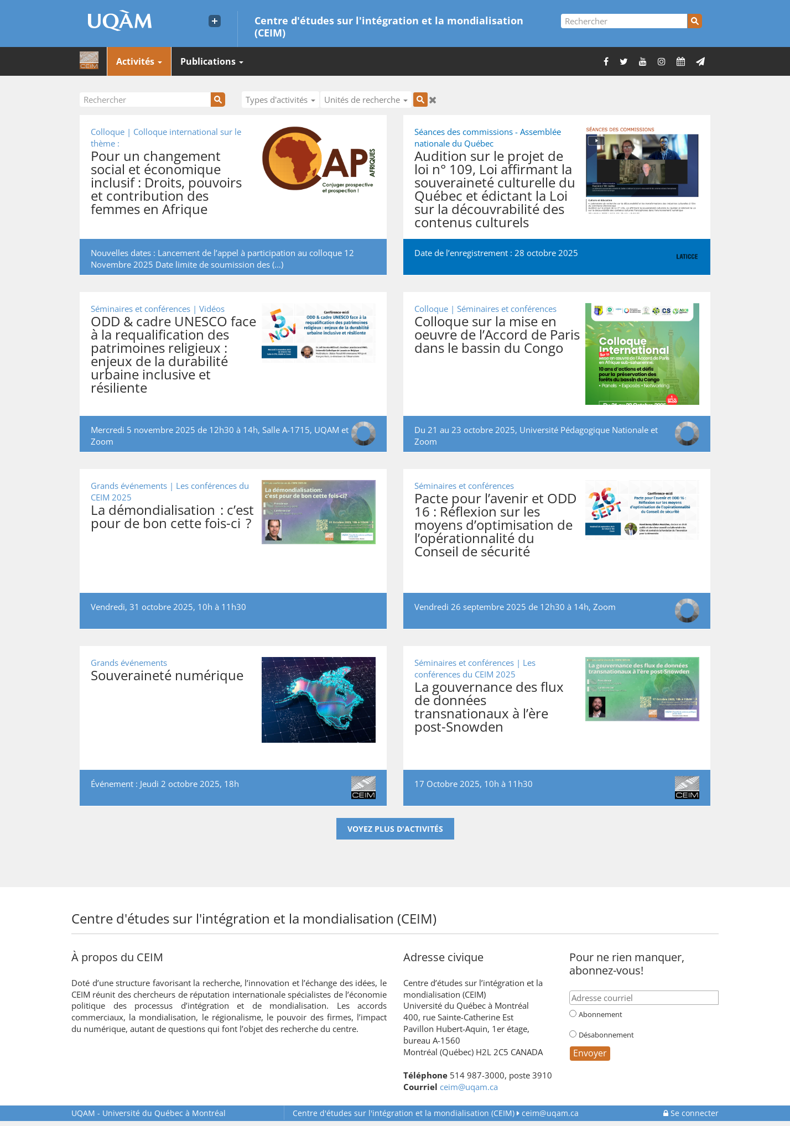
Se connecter (691, 1113)
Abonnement (600, 1014)
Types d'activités (280, 99)
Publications (211, 61)
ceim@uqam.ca (469, 1086)
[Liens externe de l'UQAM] (215, 21)
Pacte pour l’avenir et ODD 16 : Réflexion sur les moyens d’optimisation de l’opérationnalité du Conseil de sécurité (495, 524)
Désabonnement (606, 1035)
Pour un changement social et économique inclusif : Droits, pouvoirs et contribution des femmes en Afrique (166, 182)
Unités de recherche (366, 99)
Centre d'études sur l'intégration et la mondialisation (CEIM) (388, 26)
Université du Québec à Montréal (148, 1113)
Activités (139, 61)
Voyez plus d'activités (395, 828)
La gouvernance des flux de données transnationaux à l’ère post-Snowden (489, 706)
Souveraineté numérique (167, 675)
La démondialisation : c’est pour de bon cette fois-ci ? (172, 516)
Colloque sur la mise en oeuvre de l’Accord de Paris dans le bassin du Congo (497, 334)
